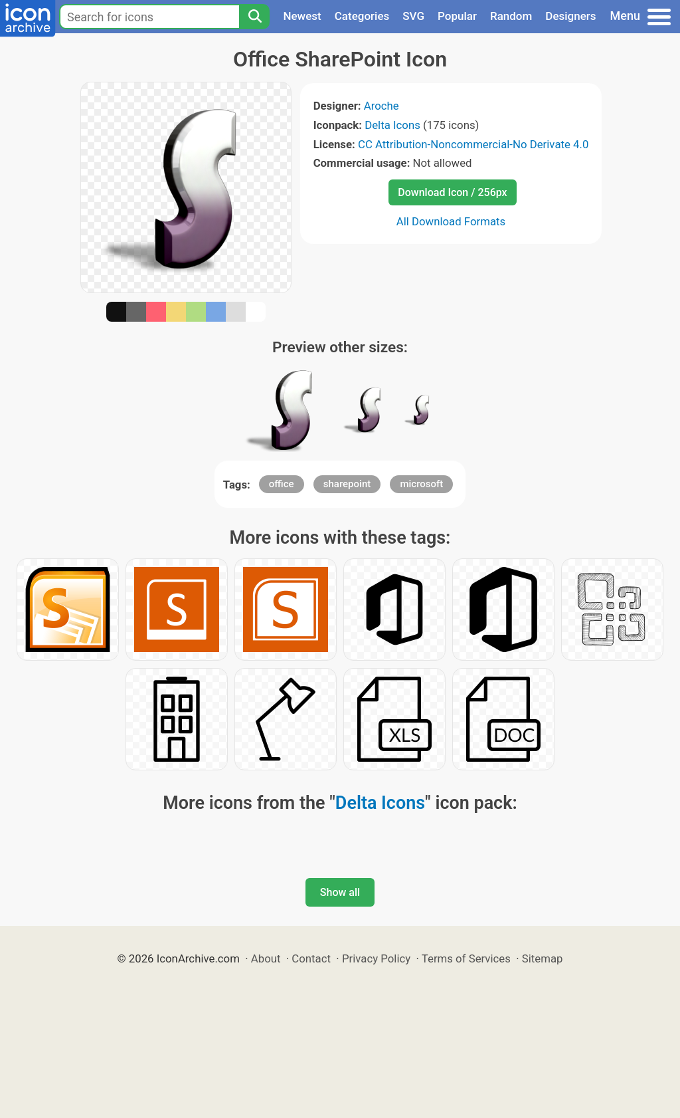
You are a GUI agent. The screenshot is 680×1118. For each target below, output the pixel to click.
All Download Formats (451, 221)
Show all (340, 892)
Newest (302, 16)
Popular (457, 16)
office (281, 484)
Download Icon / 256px (452, 192)
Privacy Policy (376, 958)
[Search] (254, 16)
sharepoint (347, 484)
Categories (362, 16)
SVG (413, 16)
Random (511, 16)
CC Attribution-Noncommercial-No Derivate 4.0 (473, 144)
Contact (311, 958)
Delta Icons (392, 125)
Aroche (381, 105)
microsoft (421, 484)
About (266, 958)
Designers (570, 16)
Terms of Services (466, 958)
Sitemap (542, 958)
